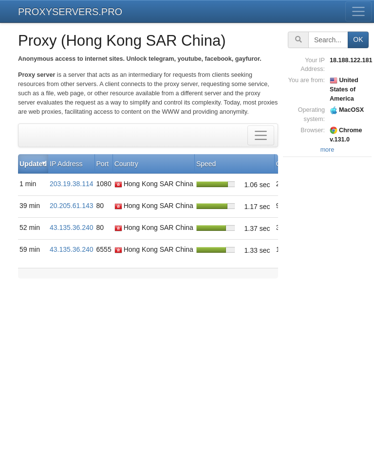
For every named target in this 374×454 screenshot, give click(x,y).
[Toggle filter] (260, 135)
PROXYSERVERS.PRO (70, 11)
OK (358, 39)
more (327, 149)
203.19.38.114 (72, 184)
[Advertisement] (328, 305)
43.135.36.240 (72, 227)
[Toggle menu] (358, 11)
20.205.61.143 (72, 206)
